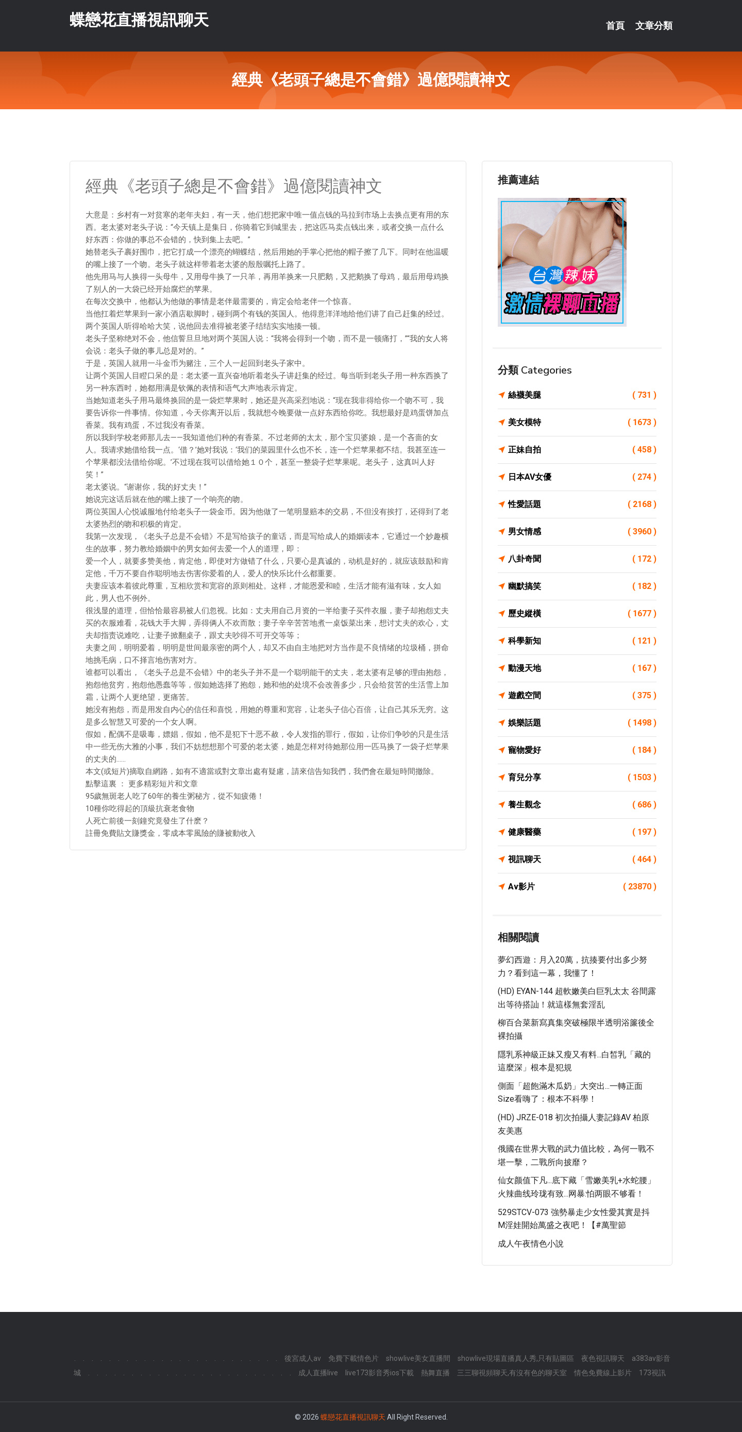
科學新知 (582, 641)
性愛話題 (582, 504)
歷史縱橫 (582, 614)
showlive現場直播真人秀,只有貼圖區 (516, 1358)
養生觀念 (582, 805)
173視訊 (652, 1373)
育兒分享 (582, 777)
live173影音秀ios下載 (379, 1373)
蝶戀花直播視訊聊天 (139, 20)
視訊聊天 (582, 859)
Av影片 (582, 887)
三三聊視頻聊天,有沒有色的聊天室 (512, 1373)
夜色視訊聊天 (603, 1358)
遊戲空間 (582, 695)
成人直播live (318, 1373)
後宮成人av (302, 1358)
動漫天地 (582, 668)
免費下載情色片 (353, 1358)
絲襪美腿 (582, 395)
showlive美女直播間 (418, 1358)
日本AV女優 (582, 477)
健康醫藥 (582, 832)
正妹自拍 (582, 450)
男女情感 (582, 532)
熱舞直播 (435, 1373)
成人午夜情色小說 (531, 1244)
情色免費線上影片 (603, 1373)
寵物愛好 (582, 750)
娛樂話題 (582, 723)
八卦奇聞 (582, 559)
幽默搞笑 (582, 586)
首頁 (615, 26)
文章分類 (653, 26)
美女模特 (582, 422)
